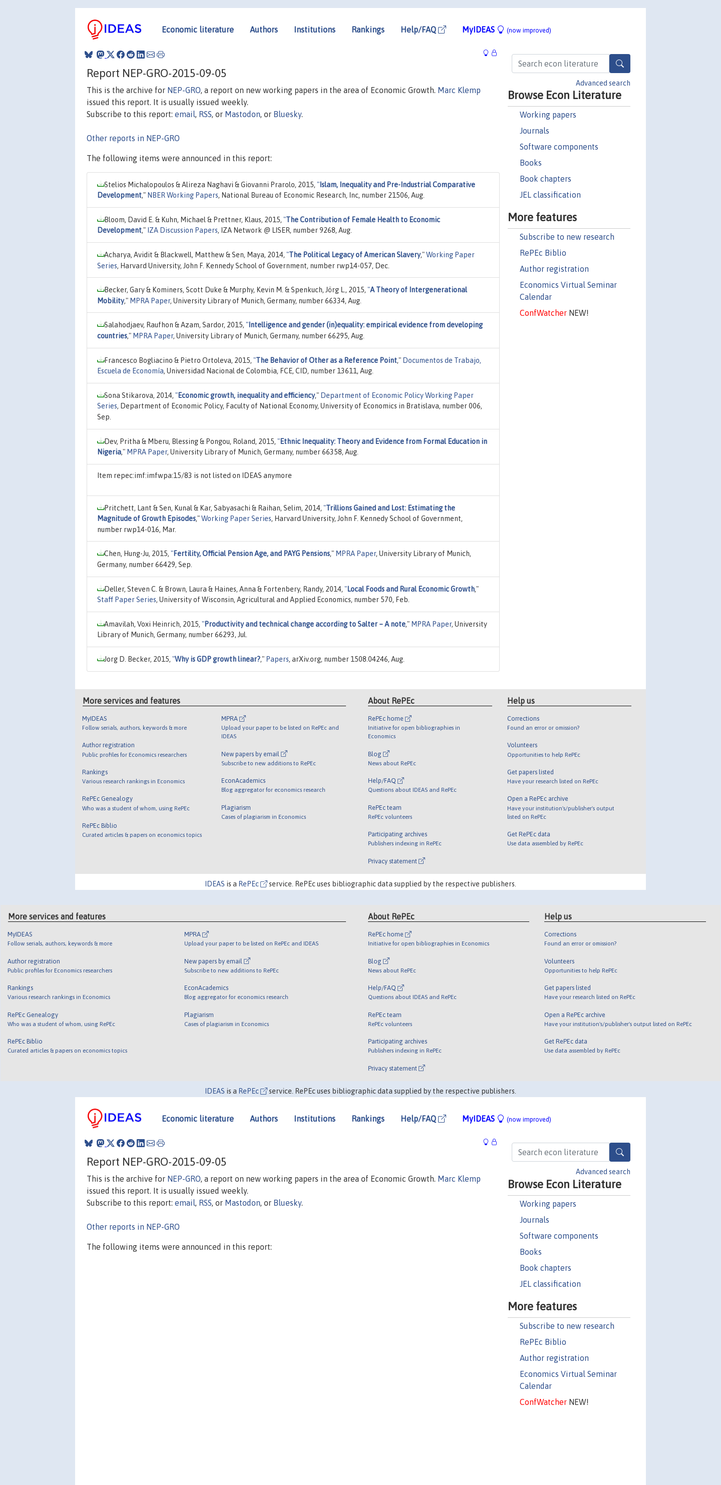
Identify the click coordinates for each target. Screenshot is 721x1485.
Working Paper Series (236, 519)
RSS (205, 114)
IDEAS (215, 884)
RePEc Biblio (543, 252)
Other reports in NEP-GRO (133, 138)
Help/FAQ (423, 29)
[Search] (619, 63)
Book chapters (545, 178)
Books (531, 162)
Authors (264, 29)
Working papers (548, 114)
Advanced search (603, 83)
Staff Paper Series (126, 600)
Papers (277, 659)
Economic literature (198, 29)
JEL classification (550, 194)
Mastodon (242, 114)
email (185, 114)
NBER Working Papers (182, 195)
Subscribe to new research (567, 236)
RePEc (252, 884)
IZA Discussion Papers (182, 230)
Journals (534, 130)
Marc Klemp (459, 90)
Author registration (554, 268)
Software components (559, 146)
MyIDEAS (506, 29)
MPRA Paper (150, 301)
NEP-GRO (184, 90)
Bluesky (287, 114)
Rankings (368, 29)
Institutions (314, 29)
